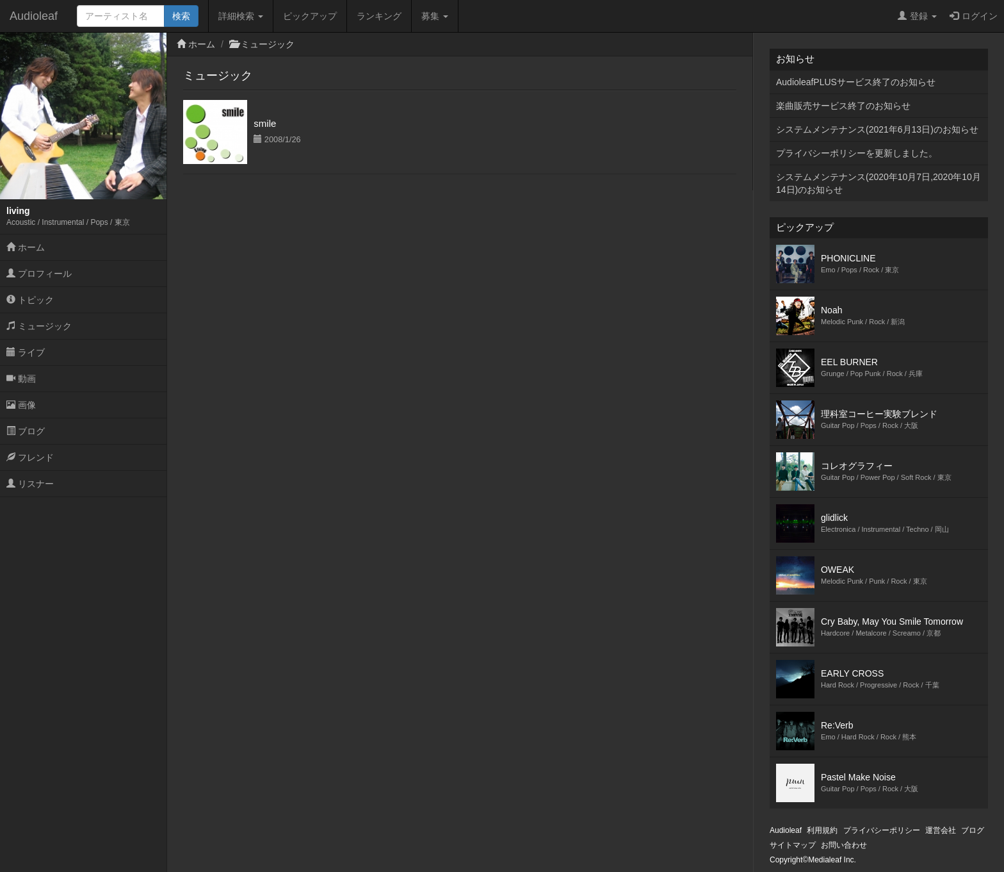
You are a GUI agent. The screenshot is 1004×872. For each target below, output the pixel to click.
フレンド (30, 457)
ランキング (379, 16)
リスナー (30, 484)
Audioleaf (34, 16)
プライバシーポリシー (881, 830)
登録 (917, 16)
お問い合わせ (844, 845)
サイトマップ (793, 845)
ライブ (25, 352)
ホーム (25, 247)
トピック (30, 300)
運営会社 (940, 830)
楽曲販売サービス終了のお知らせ (843, 106)
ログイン (974, 16)
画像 (21, 405)
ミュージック (39, 326)
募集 (434, 16)
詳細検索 (240, 16)
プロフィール (39, 273)
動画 (21, 379)
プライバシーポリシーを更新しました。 (856, 153)
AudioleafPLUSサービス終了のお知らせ (855, 82)
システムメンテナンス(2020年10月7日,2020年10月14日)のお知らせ (878, 183)
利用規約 (822, 830)
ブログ (25, 431)
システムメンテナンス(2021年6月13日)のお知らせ (877, 129)
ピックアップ (310, 16)
